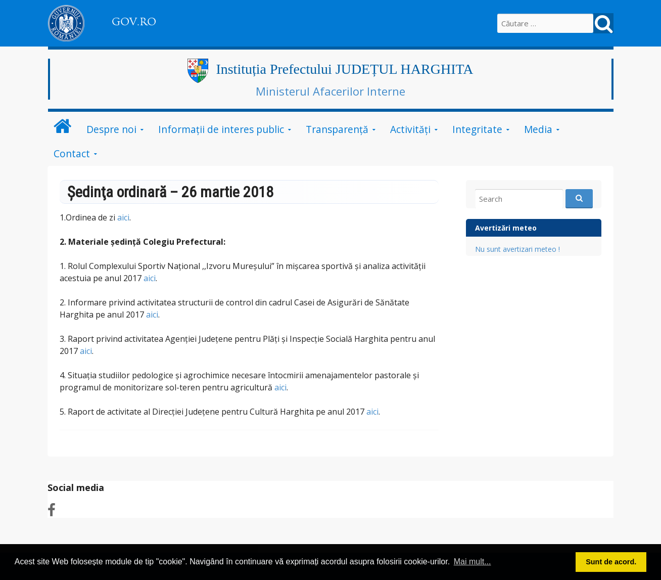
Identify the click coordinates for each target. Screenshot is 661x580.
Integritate (477, 129)
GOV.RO (134, 21)
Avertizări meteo (506, 228)
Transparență (337, 129)
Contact (72, 153)
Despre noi (111, 129)
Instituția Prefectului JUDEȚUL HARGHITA (344, 69)
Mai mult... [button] (472, 561)
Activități (410, 129)
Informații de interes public (221, 129)
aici (123, 217)
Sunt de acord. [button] (611, 562)
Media (538, 129)
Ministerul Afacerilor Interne (330, 91)
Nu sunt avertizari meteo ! (517, 249)
